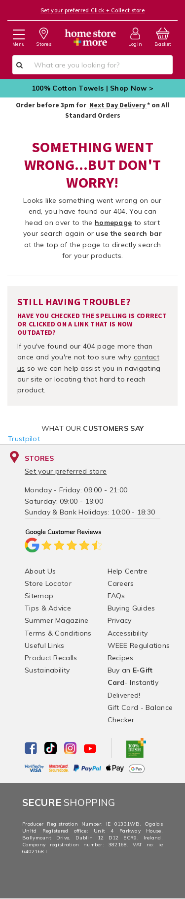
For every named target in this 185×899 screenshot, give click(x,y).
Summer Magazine (57, 620)
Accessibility (128, 633)
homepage (113, 222)
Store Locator (48, 583)
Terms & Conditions (58, 633)
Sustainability (47, 670)
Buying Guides (131, 608)
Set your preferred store (66, 471)
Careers (121, 583)
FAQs (116, 595)
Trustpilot (24, 438)
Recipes (121, 657)
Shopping (68, 802)
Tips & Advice (48, 608)
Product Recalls (51, 657)
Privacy (120, 620)
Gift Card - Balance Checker (140, 713)
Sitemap (39, 595)
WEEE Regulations (139, 645)
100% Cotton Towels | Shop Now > (92, 88)
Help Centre (128, 571)
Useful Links (45, 645)
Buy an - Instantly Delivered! (133, 682)
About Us (40, 571)
